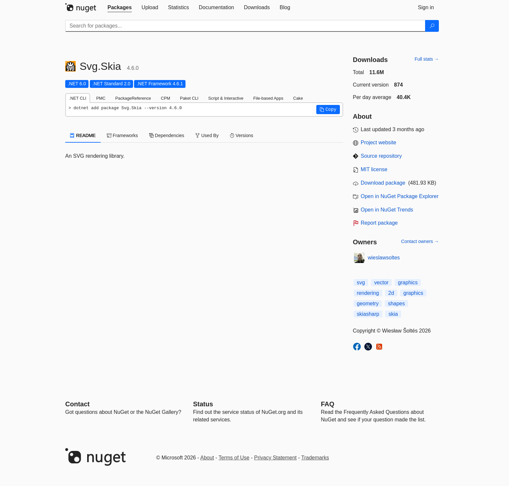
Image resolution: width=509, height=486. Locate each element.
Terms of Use (234, 457)
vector (381, 282)
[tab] (120, 7)
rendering (368, 293)
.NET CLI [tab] (77, 98)
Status (203, 404)
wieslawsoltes (384, 257)
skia (393, 314)
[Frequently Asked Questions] (327, 404)
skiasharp (368, 314)
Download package (383, 183)
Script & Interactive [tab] (225, 98)
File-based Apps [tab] (268, 98)
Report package (379, 223)
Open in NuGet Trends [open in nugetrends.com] (387, 210)
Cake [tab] (298, 98)
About (207, 457)
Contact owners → (420, 241)
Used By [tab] (207, 135)
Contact (77, 404)
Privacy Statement (275, 457)
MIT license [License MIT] (374, 169)
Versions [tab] (241, 135)
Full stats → (427, 59)
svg (361, 282)
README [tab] (83, 135)
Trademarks (315, 457)
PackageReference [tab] (133, 98)
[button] (328, 109)
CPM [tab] (165, 98)
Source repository (381, 156)
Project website (379, 142)
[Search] (432, 26)
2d (391, 293)
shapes (396, 303)
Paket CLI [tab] (189, 98)
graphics (408, 282)
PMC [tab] (100, 98)
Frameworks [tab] (122, 135)
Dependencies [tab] (166, 135)
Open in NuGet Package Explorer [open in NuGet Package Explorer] (400, 196)
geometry (368, 303)
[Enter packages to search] (245, 26)
